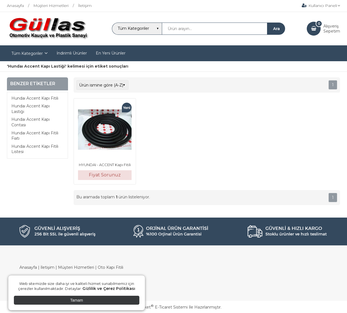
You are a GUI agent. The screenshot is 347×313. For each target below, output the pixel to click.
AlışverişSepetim (331, 29)
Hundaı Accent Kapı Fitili (34, 98)
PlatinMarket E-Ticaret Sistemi (157, 307)
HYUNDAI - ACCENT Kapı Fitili (105, 164)
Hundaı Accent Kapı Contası (30, 122)
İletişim (47, 267)
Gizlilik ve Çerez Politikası (108, 288)
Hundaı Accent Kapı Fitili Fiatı (34, 135)
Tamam (76, 300)
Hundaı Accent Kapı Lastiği (30, 108)
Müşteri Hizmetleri (76, 267)
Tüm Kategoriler (27, 53)
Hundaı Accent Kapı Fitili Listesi (34, 149)
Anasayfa (28, 267)
